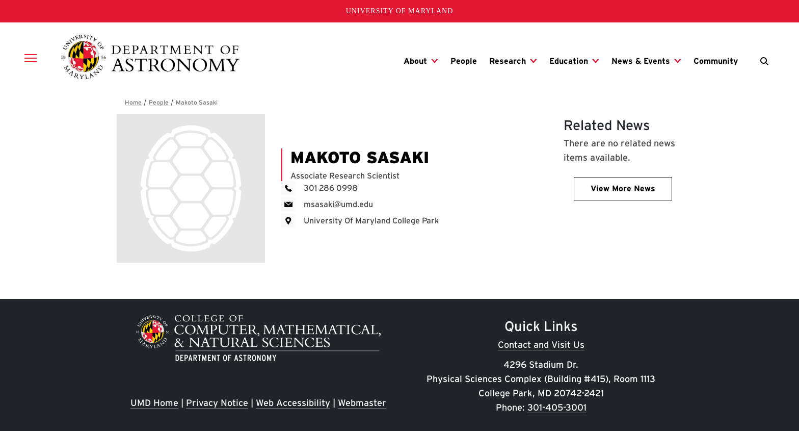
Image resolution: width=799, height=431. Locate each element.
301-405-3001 (557, 407)
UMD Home (154, 402)
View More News (623, 188)
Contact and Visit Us (541, 344)
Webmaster (362, 402)
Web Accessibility (293, 402)
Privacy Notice (217, 402)
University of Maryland (400, 11)
